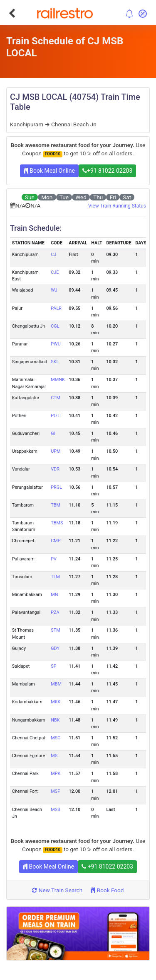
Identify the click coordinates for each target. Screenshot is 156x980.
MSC (55, 738)
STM (55, 630)
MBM (56, 684)
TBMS (57, 523)
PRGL (56, 487)
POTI (56, 415)
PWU (56, 344)
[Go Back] (12, 13)
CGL (55, 326)
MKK (55, 702)
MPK (55, 773)
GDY (55, 648)
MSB (55, 809)
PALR (56, 308)
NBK (55, 720)
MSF (55, 791)
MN (54, 594)
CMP (55, 540)
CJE (55, 272)
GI (53, 433)
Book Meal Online (49, 170)
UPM (55, 451)
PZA (55, 612)
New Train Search (57, 890)
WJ (54, 290)
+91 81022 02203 (107, 170)
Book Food (107, 890)
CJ (53, 254)
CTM (55, 398)
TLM (55, 576)
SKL (55, 361)
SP (53, 666)
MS (54, 755)
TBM (55, 505)
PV (54, 559)
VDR (55, 469)
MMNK (58, 379)
